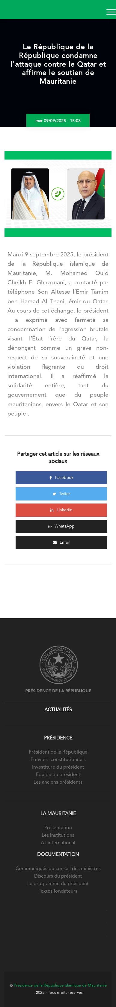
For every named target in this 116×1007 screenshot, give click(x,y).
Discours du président (58, 876)
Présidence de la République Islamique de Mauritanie (60, 985)
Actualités (58, 710)
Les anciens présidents (58, 782)
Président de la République (58, 752)
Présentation (58, 828)
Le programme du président (58, 884)
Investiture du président (58, 767)
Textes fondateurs (58, 891)
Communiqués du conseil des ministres (58, 868)
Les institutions (58, 835)
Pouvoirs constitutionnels (58, 760)
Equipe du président (58, 775)
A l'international (58, 843)
